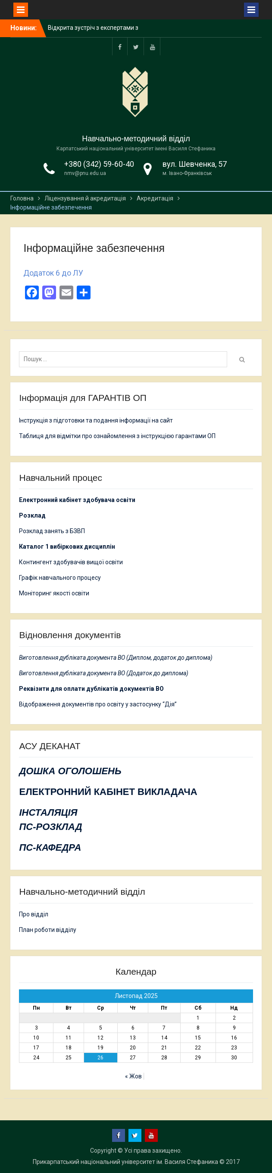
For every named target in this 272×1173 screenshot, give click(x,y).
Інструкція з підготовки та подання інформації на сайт (96, 420)
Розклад (32, 515)
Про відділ (33, 914)
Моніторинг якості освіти (54, 593)
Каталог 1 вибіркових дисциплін (67, 546)
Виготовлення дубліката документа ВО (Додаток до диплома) (103, 673)
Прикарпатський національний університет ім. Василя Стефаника (125, 1161)
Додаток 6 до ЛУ (53, 272)
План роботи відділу (47, 929)
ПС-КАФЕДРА (50, 847)
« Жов (133, 1076)
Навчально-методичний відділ (136, 138)
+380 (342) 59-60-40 (99, 163)
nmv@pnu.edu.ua (85, 173)
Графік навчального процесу (60, 577)
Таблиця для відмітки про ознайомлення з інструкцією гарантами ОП (117, 435)
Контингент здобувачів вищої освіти (71, 562)
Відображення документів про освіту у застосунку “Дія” (98, 704)
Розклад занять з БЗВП (52, 531)
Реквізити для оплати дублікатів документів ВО (91, 688)
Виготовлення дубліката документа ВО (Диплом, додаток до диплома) (116, 657)
